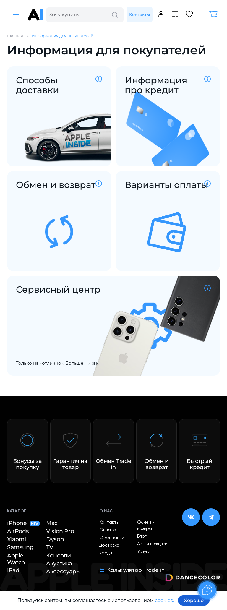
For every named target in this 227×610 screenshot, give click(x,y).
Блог (142, 536)
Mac (52, 523)
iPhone (23, 523)
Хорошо (194, 600)
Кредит (106, 553)
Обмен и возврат (146, 525)
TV (49, 547)
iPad (13, 570)
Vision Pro (60, 531)
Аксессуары (63, 571)
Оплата (107, 530)
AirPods (18, 531)
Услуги (143, 552)
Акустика (59, 563)
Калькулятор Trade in (132, 570)
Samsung (20, 547)
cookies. (164, 600)
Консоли (58, 555)
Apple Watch (16, 559)
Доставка (109, 546)
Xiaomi (16, 539)
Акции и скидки (152, 544)
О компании (111, 538)
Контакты (139, 14)
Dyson (55, 539)
